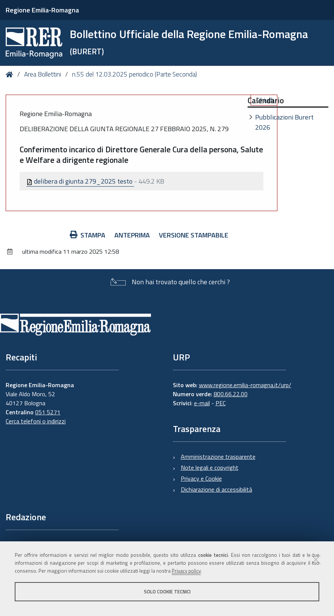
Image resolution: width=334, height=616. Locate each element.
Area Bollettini (42, 74)
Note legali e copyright (210, 467)
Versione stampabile (193, 235)
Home (11, 74)
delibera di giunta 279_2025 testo (80, 181)
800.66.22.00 (231, 393)
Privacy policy (186, 571)
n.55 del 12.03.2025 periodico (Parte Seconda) (134, 74)
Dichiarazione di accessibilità (216, 489)
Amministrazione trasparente (218, 456)
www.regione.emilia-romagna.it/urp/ (245, 384)
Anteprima (132, 235)
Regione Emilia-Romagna (42, 10)
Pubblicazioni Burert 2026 (284, 122)
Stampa (87, 235)
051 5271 (47, 412)
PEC (220, 403)
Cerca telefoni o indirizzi (36, 421)
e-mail (202, 403)
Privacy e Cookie (201, 478)
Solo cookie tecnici (167, 591)
